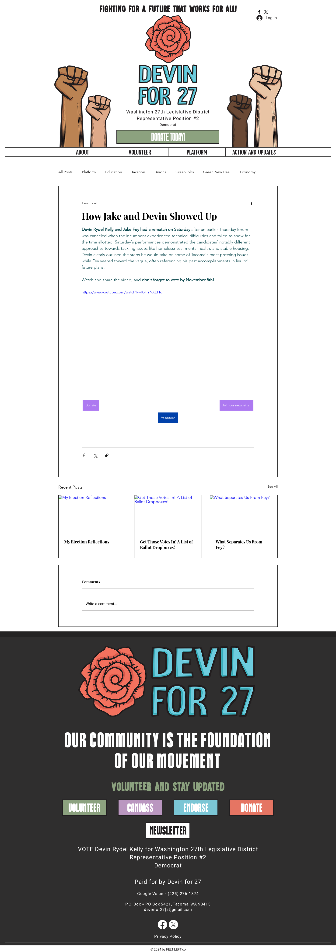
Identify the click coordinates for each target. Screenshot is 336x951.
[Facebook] (259, 11)
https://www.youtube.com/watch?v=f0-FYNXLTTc (122, 292)
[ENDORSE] (196, 808)
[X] (266, 11)
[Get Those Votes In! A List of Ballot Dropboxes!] (168, 514)
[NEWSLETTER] (168, 830)
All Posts (65, 172)
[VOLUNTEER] (84, 808)
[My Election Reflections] (92, 514)
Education (113, 172)
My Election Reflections (86, 542)
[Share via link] (107, 455)
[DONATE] (251, 808)
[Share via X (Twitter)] (95, 455)
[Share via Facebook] (84, 455)
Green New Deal (217, 172)
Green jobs (184, 172)
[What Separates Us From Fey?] (243, 514)
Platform (89, 172)
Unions (160, 172)
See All (272, 486)
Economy (248, 172)
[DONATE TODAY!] (167, 137)
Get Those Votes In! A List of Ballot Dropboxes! (166, 544)
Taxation (138, 172)
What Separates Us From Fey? (239, 544)
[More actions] (251, 203)
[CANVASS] (140, 808)
